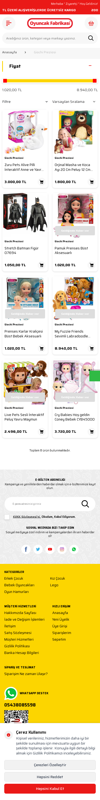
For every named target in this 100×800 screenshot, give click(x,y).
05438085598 (20, 705)
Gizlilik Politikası (17, 646)
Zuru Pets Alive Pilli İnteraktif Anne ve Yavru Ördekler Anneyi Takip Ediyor (24, 167)
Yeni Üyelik (60, 619)
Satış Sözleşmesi (17, 633)
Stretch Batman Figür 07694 (22, 250)
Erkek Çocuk (13, 578)
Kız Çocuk (57, 578)
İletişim (10, 626)
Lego (54, 585)
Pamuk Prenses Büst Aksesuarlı (71, 250)
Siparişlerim (61, 633)
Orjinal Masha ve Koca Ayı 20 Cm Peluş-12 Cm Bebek (72, 167)
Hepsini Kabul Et (50, 788)
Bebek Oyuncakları (19, 585)
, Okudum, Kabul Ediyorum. (40, 517)
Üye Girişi (59, 626)
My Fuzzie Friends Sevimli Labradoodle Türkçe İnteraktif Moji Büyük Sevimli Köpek (72, 333)
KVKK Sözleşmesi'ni (26, 516)
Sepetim (59, 639)
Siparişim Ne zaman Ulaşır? (26, 674)
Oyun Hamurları (16, 592)
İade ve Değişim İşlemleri (24, 619)
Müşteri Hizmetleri (19, 639)
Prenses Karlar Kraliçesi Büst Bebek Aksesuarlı (24, 333)
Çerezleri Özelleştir (50, 765)
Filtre (25, 101)
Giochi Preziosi (14, 158)
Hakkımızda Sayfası (20, 613)
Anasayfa (9, 52)
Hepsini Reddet (50, 777)
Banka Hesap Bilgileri (21, 653)
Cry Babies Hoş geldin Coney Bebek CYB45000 (75, 417)
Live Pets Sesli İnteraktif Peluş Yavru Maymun (24, 417)
